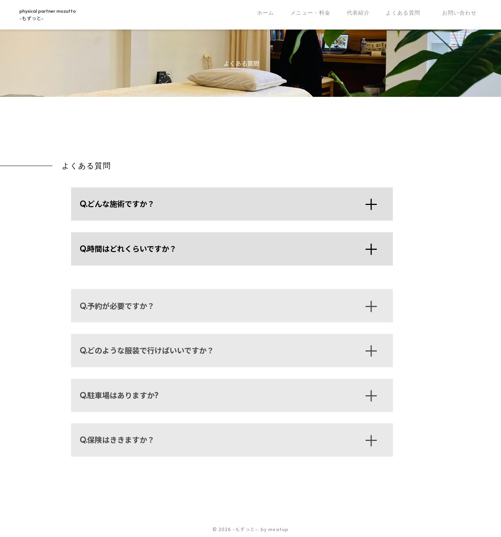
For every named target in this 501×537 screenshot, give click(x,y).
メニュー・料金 (310, 13)
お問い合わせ (459, 13)
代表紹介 (358, 13)
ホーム (265, 13)
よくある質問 (403, 13)
